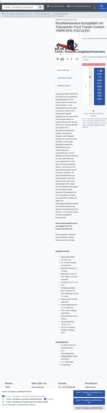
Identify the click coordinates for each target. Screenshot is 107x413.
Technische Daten (64, 78)
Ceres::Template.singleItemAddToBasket (99, 86)
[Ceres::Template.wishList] (94, 7)
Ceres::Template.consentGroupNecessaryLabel (26, 396)
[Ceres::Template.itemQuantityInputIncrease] (90, 77)
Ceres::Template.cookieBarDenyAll (89, 401)
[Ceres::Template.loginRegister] (79, 6)
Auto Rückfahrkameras (42, 14)
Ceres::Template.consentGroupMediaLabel (24, 399)
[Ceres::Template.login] (56, 6)
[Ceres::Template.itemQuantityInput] (85, 86)
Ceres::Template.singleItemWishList (94, 113)
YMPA (7, 387)
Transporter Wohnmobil (60, 14)
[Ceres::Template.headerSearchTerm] (19, 7)
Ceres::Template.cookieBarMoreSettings (19, 405)
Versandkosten (38, 387)
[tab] (63, 70)
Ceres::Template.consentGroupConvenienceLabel (27, 402)
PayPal (51, 399)
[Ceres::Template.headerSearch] (40, 7)
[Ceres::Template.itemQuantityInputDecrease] (90, 95)
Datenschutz (90, 387)
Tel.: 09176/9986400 (66, 387)
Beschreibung (63, 70)
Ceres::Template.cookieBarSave (89, 408)
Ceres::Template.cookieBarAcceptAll (89, 393)
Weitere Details (63, 86)
